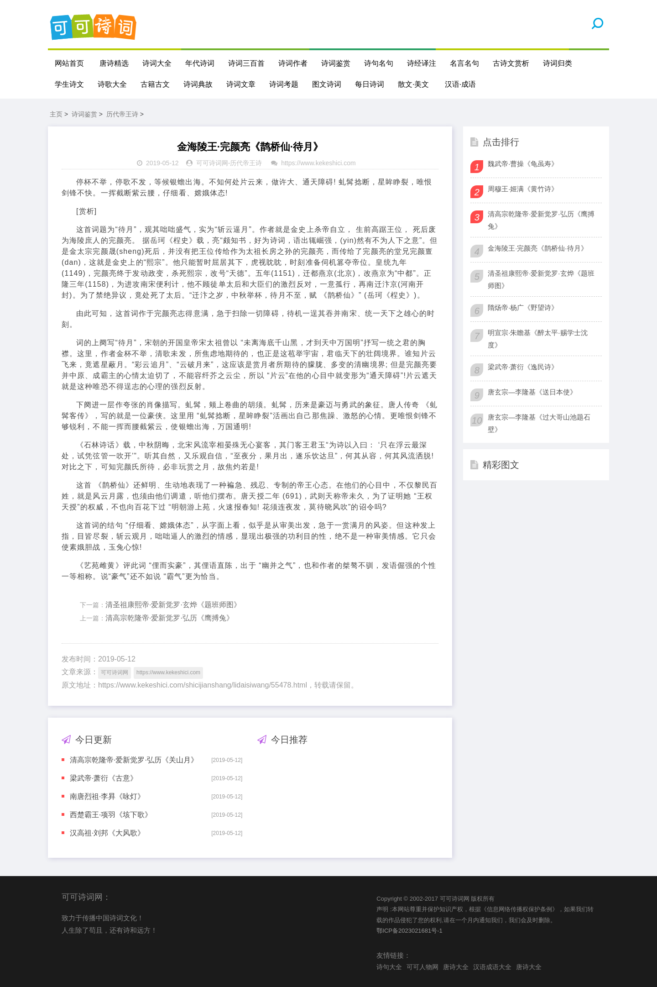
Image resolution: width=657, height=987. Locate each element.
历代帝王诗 (122, 114)
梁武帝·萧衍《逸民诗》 (523, 367)
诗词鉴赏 (335, 63)
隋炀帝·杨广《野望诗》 (523, 307)
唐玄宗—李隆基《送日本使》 (532, 392)
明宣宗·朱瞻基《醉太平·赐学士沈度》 (537, 339)
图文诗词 (326, 84)
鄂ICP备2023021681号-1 (409, 930)
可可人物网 (422, 967)
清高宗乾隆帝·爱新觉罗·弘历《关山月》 (134, 760)
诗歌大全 (112, 84)
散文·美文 (413, 84)
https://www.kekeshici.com (318, 163)
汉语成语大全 (492, 967)
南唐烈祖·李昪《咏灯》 (107, 796)
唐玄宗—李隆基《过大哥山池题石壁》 (539, 423)
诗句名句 (378, 63)
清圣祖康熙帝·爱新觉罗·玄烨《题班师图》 (173, 605)
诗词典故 (198, 84)
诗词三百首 (246, 63)
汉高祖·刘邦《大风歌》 (107, 833)
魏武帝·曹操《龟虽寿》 (523, 164)
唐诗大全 (456, 967)
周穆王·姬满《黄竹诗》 (523, 189)
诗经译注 (421, 63)
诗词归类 (557, 63)
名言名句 (464, 63)
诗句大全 (389, 967)
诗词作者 (293, 63)
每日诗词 (369, 84)
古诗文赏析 (511, 63)
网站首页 (69, 63)
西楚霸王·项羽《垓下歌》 (111, 815)
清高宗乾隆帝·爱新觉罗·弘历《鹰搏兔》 (169, 618)
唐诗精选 (114, 63)
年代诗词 (199, 63)
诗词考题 (283, 84)
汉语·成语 (460, 84)
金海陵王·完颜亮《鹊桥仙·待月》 (537, 248)
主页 (56, 114)
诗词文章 (241, 84)
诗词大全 (157, 63)
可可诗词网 (212, 163)
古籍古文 (155, 84)
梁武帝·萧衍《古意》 (103, 778)
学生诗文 (69, 84)
